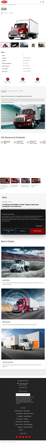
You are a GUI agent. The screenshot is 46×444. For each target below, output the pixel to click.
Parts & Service (18, 421)
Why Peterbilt (27, 410)
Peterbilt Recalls (27, 416)
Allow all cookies (37, 230)
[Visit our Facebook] (17, 436)
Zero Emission (19, 413)
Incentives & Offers (28, 427)
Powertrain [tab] (10, 91)
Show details (39, 225)
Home (2, 4)
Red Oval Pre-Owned (28, 413)
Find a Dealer (19, 419)
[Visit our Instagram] (26, 436)
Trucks (6, 4)
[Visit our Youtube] (29, 436)
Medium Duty (10, 4)
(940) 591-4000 (23, 387)
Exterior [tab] (16, 91)
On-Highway (19, 416)
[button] (37, 80)
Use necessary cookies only (8, 230)
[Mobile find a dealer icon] (43, 2)
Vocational (26, 419)
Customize (23, 230)
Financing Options (18, 410)
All (1, 13)
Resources (20, 427)
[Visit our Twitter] (20, 436)
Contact (20, 429)
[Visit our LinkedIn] (23, 436)
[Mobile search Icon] (40, 2)
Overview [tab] (3, 91)
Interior (11, 13)
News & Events (19, 424)
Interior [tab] (21, 91)
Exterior (6, 13)
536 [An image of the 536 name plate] (4, 8)
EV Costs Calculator (28, 424)
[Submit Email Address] (29, 394)
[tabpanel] (23, 112)
